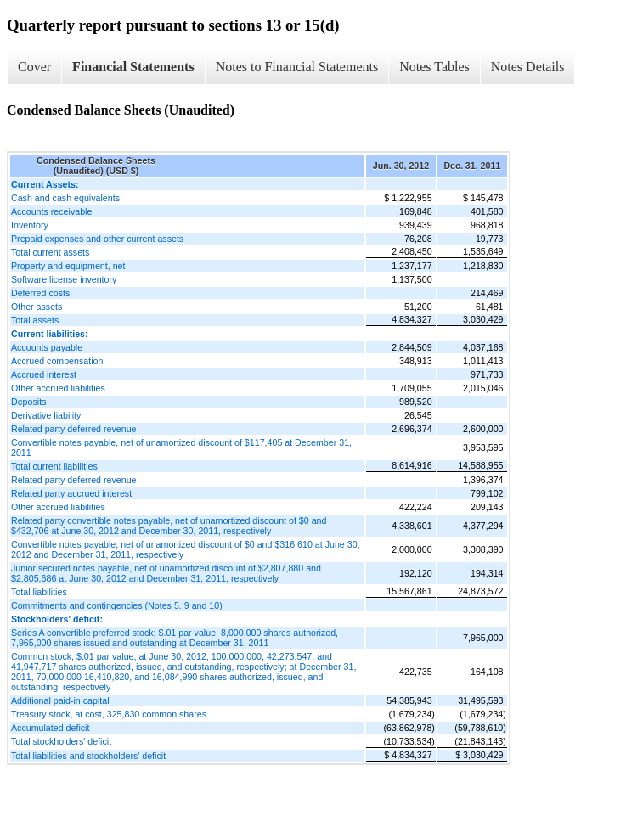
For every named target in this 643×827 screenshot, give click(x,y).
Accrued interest (43, 374)
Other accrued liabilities (58, 388)
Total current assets (50, 252)
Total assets (35, 320)
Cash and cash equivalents (65, 198)
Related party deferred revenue (74, 429)
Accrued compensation (57, 361)
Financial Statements (133, 66)
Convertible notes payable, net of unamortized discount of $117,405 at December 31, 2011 (181, 447)
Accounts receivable (51, 211)
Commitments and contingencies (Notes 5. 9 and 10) (117, 605)
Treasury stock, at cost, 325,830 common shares (108, 714)
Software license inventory (63, 279)
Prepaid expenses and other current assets (97, 238)
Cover (34, 66)
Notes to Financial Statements (297, 66)
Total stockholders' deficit (61, 741)
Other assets (36, 306)
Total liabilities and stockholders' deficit (88, 756)
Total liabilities (39, 592)
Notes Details (528, 66)
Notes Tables (434, 66)
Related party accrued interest (71, 493)
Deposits (28, 402)
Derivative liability (46, 415)
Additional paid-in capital (60, 700)
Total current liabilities (54, 466)
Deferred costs (40, 293)
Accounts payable (46, 347)
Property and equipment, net (68, 266)
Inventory (29, 225)
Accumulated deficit (50, 728)
